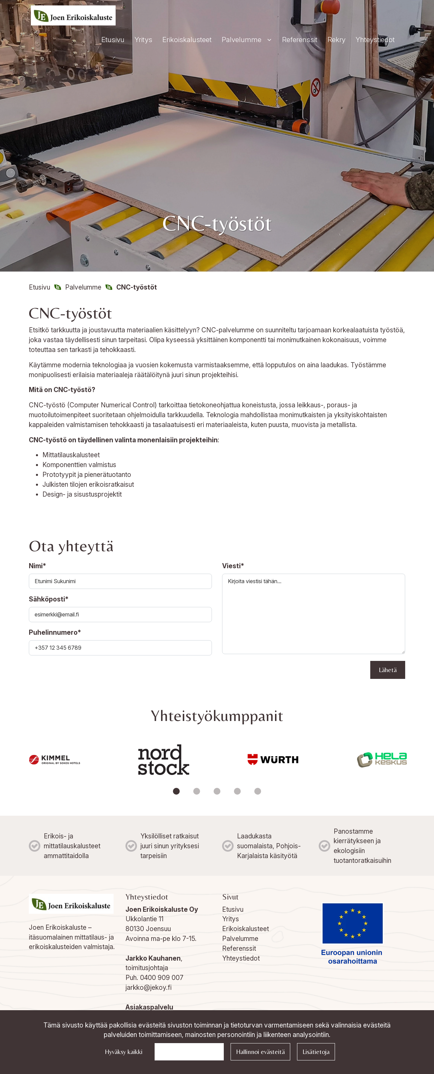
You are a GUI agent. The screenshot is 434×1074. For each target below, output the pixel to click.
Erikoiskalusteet (245, 929)
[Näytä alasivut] (269, 40)
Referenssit (239, 948)
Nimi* (37, 566)
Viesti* (233, 566)
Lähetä (388, 669)
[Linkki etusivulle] (73, 15)
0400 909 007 (161, 978)
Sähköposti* (48, 599)
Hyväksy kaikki (123, 1051)
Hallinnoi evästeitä (260, 1051)
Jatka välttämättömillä (189, 1051)
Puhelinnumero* (55, 632)
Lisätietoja (316, 1051)
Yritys (230, 919)
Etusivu (232, 909)
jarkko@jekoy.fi (148, 987)
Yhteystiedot (241, 958)
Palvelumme (240, 938)
